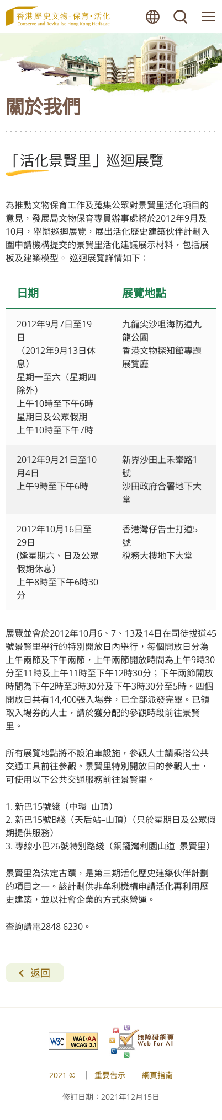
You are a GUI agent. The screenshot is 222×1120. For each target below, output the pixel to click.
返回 (40, 972)
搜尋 (180, 16)
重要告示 (109, 1075)
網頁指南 (157, 1075)
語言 (153, 16)
